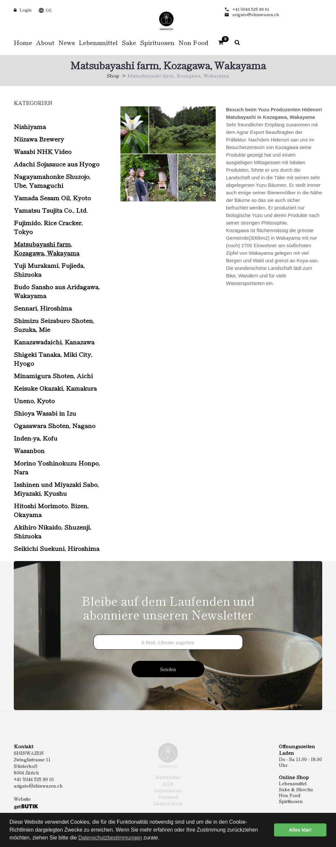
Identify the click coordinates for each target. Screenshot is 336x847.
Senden (168, 669)
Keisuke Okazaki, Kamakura (55, 387)
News (66, 42)
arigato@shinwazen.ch (255, 14)
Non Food (289, 795)
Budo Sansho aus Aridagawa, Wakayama (57, 291)
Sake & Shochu (296, 789)
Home (23, 42)
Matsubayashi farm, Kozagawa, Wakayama (46, 248)
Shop (113, 75)
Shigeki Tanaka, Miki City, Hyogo (53, 358)
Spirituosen (291, 801)
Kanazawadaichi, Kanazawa (54, 341)
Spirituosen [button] (157, 42)
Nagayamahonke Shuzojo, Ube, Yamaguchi (52, 180)
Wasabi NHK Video (43, 151)
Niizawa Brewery (39, 138)
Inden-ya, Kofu (35, 437)
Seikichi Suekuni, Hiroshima (56, 548)
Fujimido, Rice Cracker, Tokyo (48, 227)
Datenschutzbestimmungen (110, 837)
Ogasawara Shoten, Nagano (54, 425)
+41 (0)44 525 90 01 (250, 9)
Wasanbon (29, 450)
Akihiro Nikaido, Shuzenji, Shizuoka (52, 531)
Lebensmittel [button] (98, 42)
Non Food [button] (193, 42)
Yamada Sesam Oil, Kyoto (52, 197)
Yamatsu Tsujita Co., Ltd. (51, 210)
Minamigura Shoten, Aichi (53, 375)
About (45, 42)
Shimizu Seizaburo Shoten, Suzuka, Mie (54, 325)
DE (49, 10)
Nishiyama (30, 126)
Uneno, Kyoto (34, 400)
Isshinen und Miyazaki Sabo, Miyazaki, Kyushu (56, 488)
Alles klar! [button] (300, 830)
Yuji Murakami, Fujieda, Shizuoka (49, 269)
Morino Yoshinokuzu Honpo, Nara (57, 467)
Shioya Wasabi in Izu (45, 412)
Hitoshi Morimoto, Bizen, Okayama (51, 510)
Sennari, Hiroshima (43, 307)
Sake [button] (129, 42)
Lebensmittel (293, 783)
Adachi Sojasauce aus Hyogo (56, 163)
